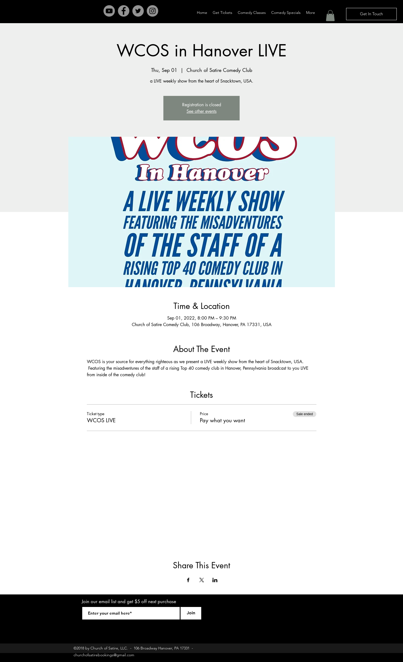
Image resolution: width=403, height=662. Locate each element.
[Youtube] (109, 11)
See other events (201, 111)
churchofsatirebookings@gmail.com (104, 654)
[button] (330, 15)
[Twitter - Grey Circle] (138, 11)
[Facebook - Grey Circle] (123, 11)
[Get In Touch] (371, 14)
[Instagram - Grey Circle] (152, 11)
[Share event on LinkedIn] (215, 580)
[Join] (191, 613)
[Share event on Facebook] (188, 580)
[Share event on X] (201, 580)
